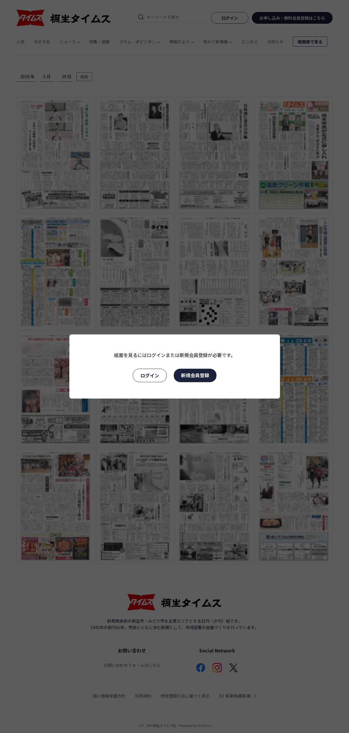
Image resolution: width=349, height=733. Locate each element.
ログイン (149, 375)
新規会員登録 (195, 375)
